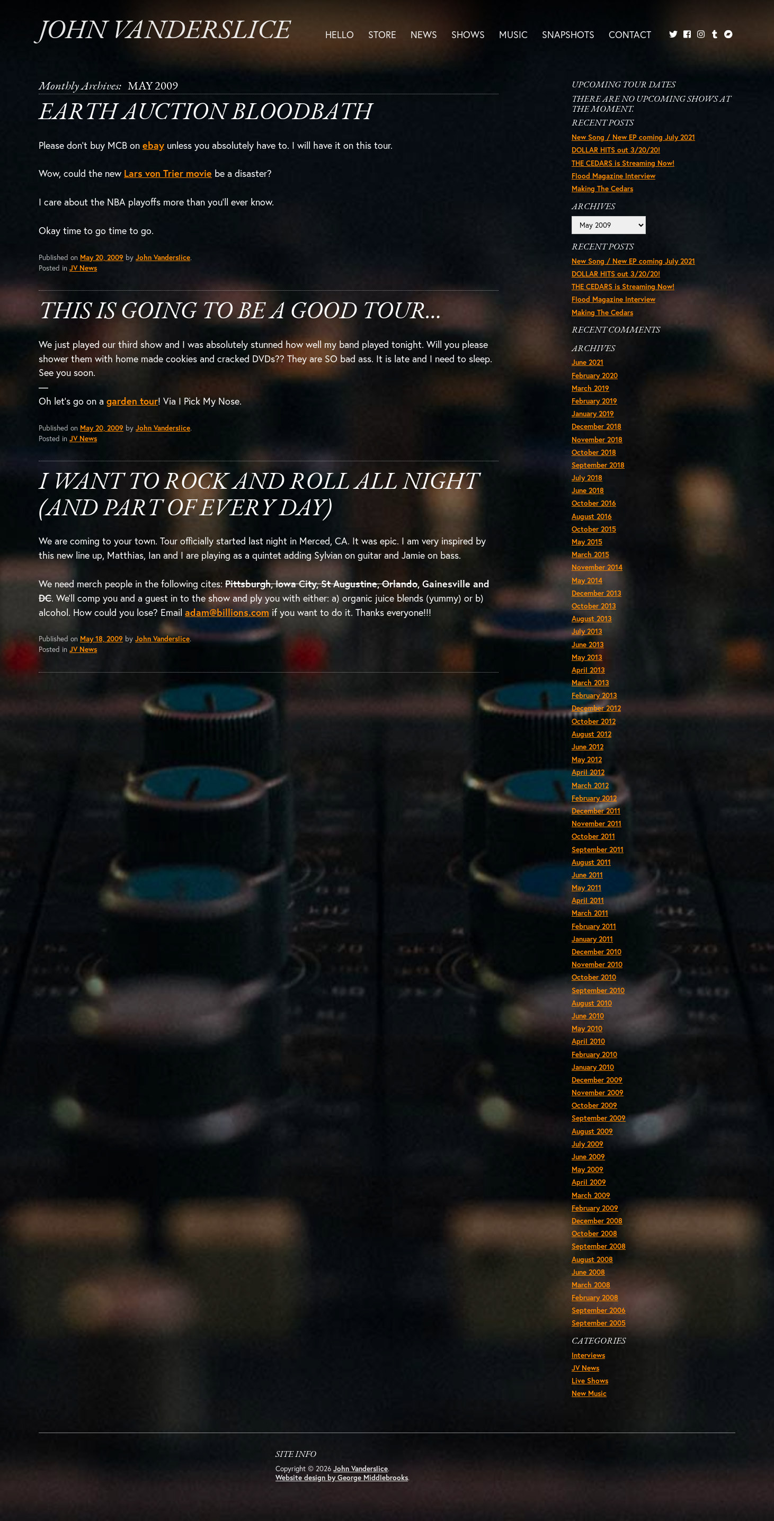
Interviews (588, 1355)
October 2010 (594, 977)
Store (382, 34)
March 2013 (590, 682)
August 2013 (592, 618)
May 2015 (587, 542)
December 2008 (597, 1220)
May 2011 (586, 887)
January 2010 (593, 1067)
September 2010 (598, 990)
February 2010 (594, 1054)
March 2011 (590, 913)
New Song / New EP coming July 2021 (633, 137)
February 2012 (594, 798)
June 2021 (587, 362)
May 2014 (587, 580)
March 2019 (590, 388)
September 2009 (599, 1118)
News (424, 34)
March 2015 (590, 554)
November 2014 (597, 567)
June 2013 (588, 644)
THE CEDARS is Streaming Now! (623, 163)
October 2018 (594, 452)
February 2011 (594, 926)
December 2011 (596, 811)
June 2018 (588, 490)
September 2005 (599, 1323)
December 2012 (596, 708)
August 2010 (592, 1003)
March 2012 (590, 785)
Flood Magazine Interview (613, 176)
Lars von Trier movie (168, 173)
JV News (83, 268)
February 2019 (594, 401)
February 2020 (595, 375)
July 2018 (587, 477)
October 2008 (594, 1233)
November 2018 (597, 439)
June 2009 (588, 1156)
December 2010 (596, 951)
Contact (630, 34)
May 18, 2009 (101, 638)
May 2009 (587, 1169)
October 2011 (593, 836)
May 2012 (587, 759)
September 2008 (599, 1246)
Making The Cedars (602, 188)
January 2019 (593, 413)
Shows (468, 34)
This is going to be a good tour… (240, 312)
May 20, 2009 (101, 257)
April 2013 (588, 670)
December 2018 (596, 426)
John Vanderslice (164, 31)
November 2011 (596, 823)
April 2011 (588, 900)
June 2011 (587, 875)
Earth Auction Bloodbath (205, 113)
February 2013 (594, 695)
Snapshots (568, 34)
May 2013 (587, 657)
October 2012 (594, 721)
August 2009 (592, 1131)
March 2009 (591, 1195)
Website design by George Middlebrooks (341, 1477)
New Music (589, 1393)
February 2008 (595, 1297)
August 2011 (591, 862)
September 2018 (598, 465)
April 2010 (588, 1041)
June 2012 (587, 746)
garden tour (132, 401)
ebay (153, 145)
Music (513, 34)
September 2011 (598, 849)
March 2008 (591, 1285)
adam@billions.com (227, 612)
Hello (339, 34)
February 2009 (595, 1208)
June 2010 (588, 1016)
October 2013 (594, 606)
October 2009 (594, 1105)
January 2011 (592, 939)
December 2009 (597, 1080)
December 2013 (596, 593)
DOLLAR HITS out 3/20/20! (616, 150)
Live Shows (590, 1380)
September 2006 (599, 1310)
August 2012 (591, 734)
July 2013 (587, 631)
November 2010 (597, 964)
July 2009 (587, 1144)
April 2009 (589, 1182)
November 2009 (598, 1092)
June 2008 (588, 1272)
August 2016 (592, 516)
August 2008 (592, 1259)
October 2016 (594, 503)
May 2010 (587, 1028)
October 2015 (594, 529)
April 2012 (588, 772)
